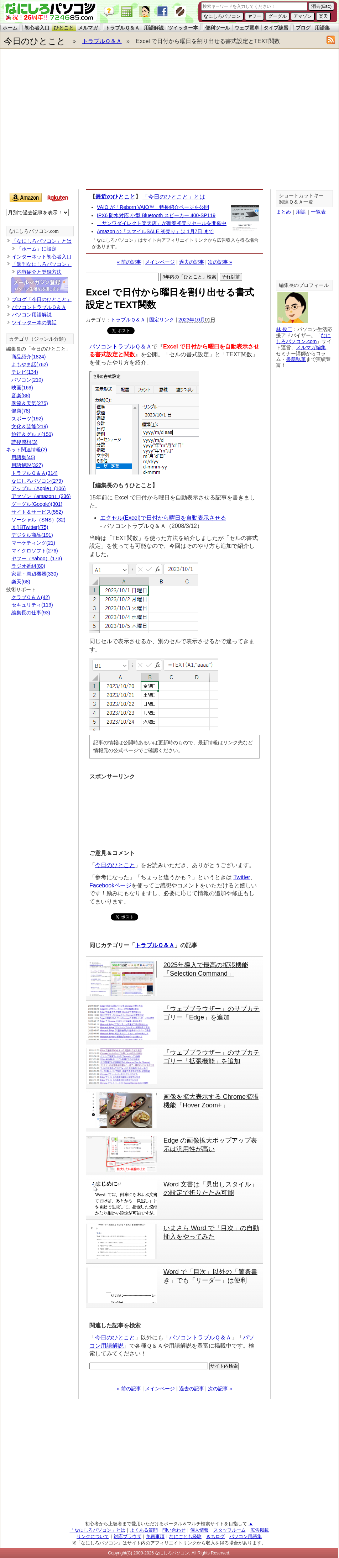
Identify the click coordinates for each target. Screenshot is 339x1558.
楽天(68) (20, 581)
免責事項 (155, 1536)
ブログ (303, 28)
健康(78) (20, 411)
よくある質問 (144, 1530)
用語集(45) (23, 457)
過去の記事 (191, 262)
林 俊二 (284, 329)
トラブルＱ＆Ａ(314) (34, 473)
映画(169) (22, 387)
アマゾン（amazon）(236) (41, 496)
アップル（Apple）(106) (38, 488)
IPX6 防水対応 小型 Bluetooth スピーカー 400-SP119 (156, 215)
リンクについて (93, 1536)
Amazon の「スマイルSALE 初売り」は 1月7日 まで (155, 231)
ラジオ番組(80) (28, 566)
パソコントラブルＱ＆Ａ (120, 346)
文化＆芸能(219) (29, 426)
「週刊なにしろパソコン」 (42, 264)
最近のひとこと (115, 197)
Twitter (241, 877)
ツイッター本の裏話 (34, 322)
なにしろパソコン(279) (37, 481)
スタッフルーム (229, 1530)
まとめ (283, 212)
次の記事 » (220, 262)
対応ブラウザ (127, 1536)
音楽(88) (20, 395)
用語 (301, 212)
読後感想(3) (24, 442)
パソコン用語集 (245, 1536)
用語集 (322, 28)
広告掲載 (259, 1530)
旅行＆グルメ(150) (32, 434)
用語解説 (154, 28)
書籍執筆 (296, 359)
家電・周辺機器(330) (34, 574)
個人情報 (199, 1530)
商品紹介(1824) (28, 357)
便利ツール (217, 28)
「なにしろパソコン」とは (42, 241)
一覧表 (318, 212)
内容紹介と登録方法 (39, 272)
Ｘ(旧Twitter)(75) (29, 527)
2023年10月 (191, 319)
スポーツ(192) (27, 418)
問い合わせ (174, 1530)
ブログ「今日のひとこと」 (42, 299)
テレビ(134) (24, 372)
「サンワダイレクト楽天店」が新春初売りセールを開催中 (161, 223)
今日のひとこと (35, 41)
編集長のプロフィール (304, 285)
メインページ (160, 262)
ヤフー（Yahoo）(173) (36, 558)
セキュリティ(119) (32, 605)
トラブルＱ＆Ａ (122, 28)
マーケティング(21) (33, 543)
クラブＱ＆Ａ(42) (30, 597)
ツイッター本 (183, 28)
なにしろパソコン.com (34, 231)
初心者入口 (37, 28)
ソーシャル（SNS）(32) (38, 520)
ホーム (9, 28)
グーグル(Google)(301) (36, 504)
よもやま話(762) (29, 364)
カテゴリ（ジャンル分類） (39, 339)
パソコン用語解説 (32, 315)
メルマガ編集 (311, 347)
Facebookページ (110, 885)
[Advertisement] (67, 121)
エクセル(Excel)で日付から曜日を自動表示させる (163, 518)
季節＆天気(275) (29, 403)
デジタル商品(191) (32, 535)
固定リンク (161, 319)
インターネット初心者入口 (42, 256)
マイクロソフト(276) (34, 551)
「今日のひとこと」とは (173, 197)
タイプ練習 (276, 28)
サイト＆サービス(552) (37, 512)
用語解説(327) (27, 465)
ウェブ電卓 (246, 28)
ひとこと (64, 28)
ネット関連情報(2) (26, 449)
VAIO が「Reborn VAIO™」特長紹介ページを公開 (153, 207)
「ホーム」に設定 (37, 249)
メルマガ (88, 28)
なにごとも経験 (185, 1536)
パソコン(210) (27, 380)
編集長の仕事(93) (30, 612)
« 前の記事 (129, 262)
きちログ (215, 1536)
